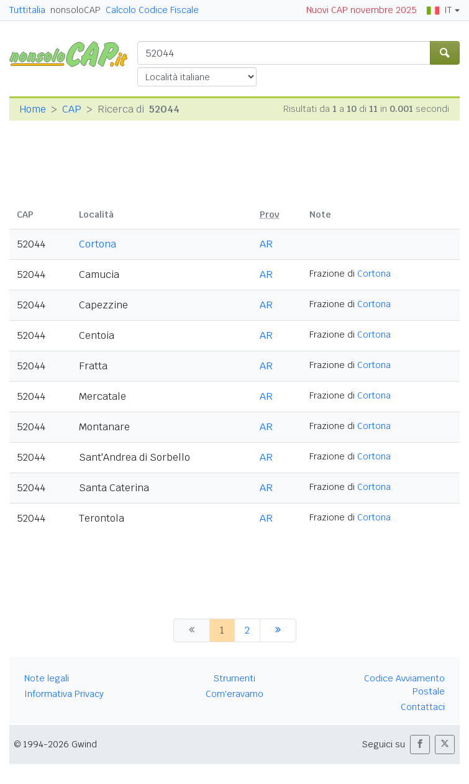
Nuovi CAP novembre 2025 (361, 10)
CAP (71, 109)
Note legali (46, 678)
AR (266, 244)
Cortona (97, 244)
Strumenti (234, 678)
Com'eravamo (234, 693)
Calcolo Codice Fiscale (152, 10)
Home (32, 109)
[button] (420, 744)
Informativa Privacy (64, 693)
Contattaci (423, 707)
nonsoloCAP (75, 10)
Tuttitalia (27, 10)
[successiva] (278, 630)
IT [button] (439, 10)
